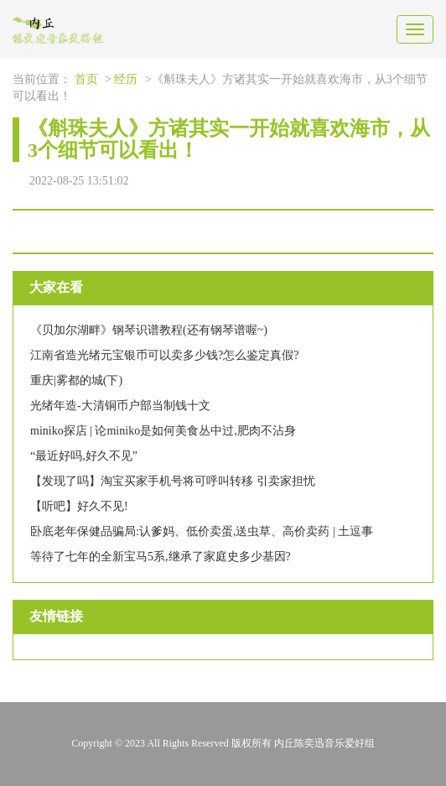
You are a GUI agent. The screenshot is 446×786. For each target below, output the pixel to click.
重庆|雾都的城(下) (76, 380)
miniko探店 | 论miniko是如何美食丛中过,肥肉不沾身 (163, 430)
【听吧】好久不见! (79, 506)
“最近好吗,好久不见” (83, 456)
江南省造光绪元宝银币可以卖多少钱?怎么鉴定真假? (164, 355)
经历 (125, 79)
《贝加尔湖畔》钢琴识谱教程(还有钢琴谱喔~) (148, 330)
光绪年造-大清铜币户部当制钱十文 (120, 405)
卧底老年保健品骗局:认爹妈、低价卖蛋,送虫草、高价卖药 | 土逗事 (201, 531)
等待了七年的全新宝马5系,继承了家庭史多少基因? (160, 556)
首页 (86, 79)
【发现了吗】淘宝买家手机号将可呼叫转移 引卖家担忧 (172, 481)
